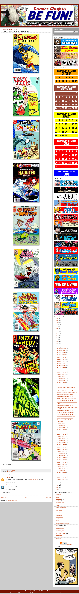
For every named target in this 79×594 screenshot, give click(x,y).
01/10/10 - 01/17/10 (61, 477)
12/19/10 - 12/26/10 (61, 350)
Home (26, 497)
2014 (57, 339)
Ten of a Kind (10, 471)
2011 (57, 345)
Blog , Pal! (58, 500)
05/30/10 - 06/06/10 (61, 440)
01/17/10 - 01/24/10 (61, 476)
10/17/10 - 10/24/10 (61, 367)
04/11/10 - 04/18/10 (61, 453)
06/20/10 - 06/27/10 (61, 434)
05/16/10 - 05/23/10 (61, 444)
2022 (57, 324)
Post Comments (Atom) (12, 500)
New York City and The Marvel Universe (62, 523)
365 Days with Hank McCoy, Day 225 (65, 396)
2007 (57, 485)
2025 (57, 318)
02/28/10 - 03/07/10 (61, 464)
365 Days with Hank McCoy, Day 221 (65, 414)
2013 (57, 341)
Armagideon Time (59, 495)
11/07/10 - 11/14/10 (61, 361)
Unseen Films (58, 536)
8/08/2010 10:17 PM (10, 482)
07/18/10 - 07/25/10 (61, 427)
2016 (57, 335)
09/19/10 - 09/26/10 (61, 374)
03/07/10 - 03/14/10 (61, 462)
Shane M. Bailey (58, 530)
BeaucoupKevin (58, 499)
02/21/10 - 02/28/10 (61, 466)
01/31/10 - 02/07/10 (61, 472)
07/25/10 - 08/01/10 (61, 425)
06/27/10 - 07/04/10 (61, 433)
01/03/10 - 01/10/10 (61, 479)
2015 (57, 337)
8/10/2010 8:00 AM (10, 489)
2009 (57, 482)
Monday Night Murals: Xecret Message (65, 412)
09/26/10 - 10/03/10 (61, 372)
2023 (57, 322)
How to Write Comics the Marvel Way (65, 394)
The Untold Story (59, 538)
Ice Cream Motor (58, 513)
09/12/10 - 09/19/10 (61, 376)
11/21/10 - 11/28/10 (61, 357)
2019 (57, 330)
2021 (57, 326)
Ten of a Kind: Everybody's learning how (16, 31)
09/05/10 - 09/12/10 (61, 378)
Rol (7, 484)
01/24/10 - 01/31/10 (61, 474)
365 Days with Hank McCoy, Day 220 (65, 418)
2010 (57, 346)
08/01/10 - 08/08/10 (61, 423)
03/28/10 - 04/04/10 (61, 457)
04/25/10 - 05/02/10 (61, 449)
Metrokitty (57, 520)
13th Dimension (58, 494)
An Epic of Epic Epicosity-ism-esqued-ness (66, 398)
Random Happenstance (60, 528)
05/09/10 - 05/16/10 (61, 446)
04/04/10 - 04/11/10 (61, 455)
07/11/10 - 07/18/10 (61, 429)
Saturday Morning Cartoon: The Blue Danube (67, 392)
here (11, 464)
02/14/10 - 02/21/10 (61, 468)
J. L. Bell (8, 477)
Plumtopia (57, 525)
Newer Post (3, 497)
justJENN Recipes (59, 515)
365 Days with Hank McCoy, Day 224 (65, 400)
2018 (57, 331)
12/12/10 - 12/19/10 (61, 352)
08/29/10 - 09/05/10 (61, 380)
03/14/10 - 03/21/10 (61, 461)
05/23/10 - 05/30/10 (61, 442)
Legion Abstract (58, 518)
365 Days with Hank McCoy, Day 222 (65, 410)
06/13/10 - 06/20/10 (61, 436)
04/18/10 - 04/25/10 (61, 451)
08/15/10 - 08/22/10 (61, 384)
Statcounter (69, 544)
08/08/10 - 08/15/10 (61, 386)
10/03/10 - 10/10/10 (61, 371)
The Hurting (58, 512)
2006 (57, 487)
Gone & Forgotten (59, 510)
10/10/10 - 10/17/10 (61, 369)
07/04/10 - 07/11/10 (61, 431)
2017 (57, 333)
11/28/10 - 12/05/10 (61, 356)
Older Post (48, 497)
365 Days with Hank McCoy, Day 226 (65, 390)
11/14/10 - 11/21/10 (61, 359)
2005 (57, 489)
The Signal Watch (59, 531)
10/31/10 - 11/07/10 (61, 363)
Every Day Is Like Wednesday (61, 507)
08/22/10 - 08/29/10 (61, 382)
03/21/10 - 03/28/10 (61, 459)
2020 (57, 328)
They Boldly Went (59, 535)
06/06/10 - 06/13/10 (61, 438)
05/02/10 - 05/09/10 (61, 447)
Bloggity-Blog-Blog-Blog (60, 502)
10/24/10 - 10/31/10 (61, 365)
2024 (57, 320)
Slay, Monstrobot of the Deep (61, 533)
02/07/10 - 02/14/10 (61, 470)
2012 (57, 343)
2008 (57, 484)
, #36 (34, 479)
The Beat (57, 497)
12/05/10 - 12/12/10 (61, 354)
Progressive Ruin (59, 526)
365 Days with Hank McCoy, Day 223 (65, 405)
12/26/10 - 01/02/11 (61, 348)
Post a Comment (6, 492)
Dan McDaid (58, 505)
